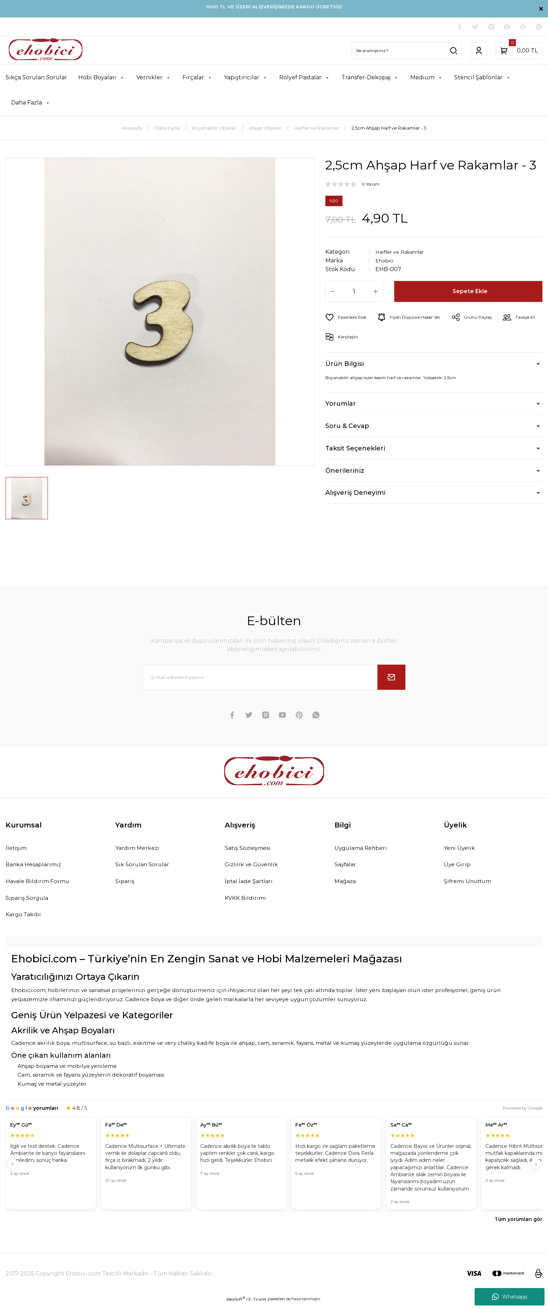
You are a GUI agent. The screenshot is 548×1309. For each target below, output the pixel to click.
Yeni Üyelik (461, 849)
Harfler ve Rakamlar (403, 252)
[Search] (407, 51)
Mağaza (347, 884)
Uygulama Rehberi (364, 849)
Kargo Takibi (25, 919)
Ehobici (386, 261)
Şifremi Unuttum (470, 884)
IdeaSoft (235, 1304)
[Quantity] (354, 292)
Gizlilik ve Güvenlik (254, 867)
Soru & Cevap (347, 427)
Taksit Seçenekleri (355, 449)
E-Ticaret (257, 1304)
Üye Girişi (459, 867)
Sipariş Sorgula (29, 902)
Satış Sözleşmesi (251, 849)
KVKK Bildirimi (248, 902)
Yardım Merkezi (140, 849)
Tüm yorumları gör (518, 1224)
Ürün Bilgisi (344, 364)
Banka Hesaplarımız (37, 867)
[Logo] (46, 51)
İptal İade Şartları (251, 884)
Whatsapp (509, 1297)
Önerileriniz (344, 471)
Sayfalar (347, 867)
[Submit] (391, 678)
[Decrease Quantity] (333, 292)
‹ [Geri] (12, 1169)
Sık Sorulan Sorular (145, 867)
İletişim (17, 849)
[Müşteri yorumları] (274, 1169)
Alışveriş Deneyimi (355, 494)
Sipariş (125, 884)
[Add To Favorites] (348, 318)
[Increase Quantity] (376, 292)
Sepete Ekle (471, 292)
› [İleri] (536, 1169)
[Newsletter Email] (274, 678)
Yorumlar (340, 404)
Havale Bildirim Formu (41, 884)
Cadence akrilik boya (40, 1048)
